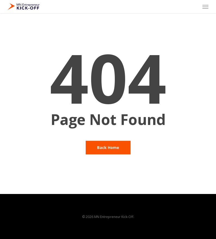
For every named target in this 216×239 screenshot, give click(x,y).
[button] (205, 6)
